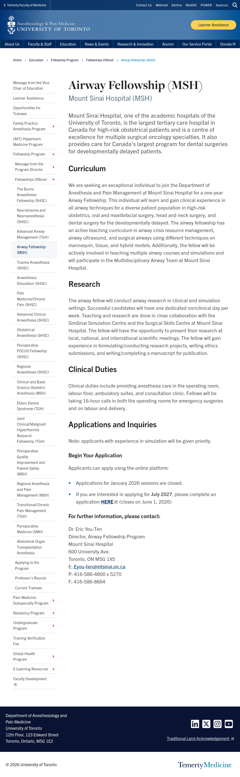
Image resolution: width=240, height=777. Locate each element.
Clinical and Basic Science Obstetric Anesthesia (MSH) (31, 387)
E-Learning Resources (34, 668)
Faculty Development (30, 678)
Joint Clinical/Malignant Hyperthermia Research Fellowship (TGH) (31, 429)
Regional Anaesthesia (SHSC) (33, 369)
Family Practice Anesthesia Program (34, 126)
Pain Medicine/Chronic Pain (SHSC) (31, 299)
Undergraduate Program (34, 625)
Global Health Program (34, 656)
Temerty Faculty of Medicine (25, 5)
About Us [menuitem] (12, 44)
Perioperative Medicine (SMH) (30, 528)
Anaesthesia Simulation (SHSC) (32, 280)
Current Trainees (28, 587)
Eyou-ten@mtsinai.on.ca (99, 566)
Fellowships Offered (35, 179)
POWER (206, 5)
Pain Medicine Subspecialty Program (34, 600)
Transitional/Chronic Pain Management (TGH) (33, 510)
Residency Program (34, 612)
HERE (107, 501)
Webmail (162, 5)
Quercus (222, 5)
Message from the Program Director (35, 166)
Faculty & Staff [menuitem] (39, 44)
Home (17, 60)
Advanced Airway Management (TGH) (33, 234)
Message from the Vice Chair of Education (31, 85)
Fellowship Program (34, 154)
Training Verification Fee (29, 641)
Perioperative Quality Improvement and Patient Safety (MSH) (31, 462)
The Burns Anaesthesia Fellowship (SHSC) (32, 194)
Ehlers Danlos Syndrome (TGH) (30, 405)
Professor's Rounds (30, 577)
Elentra (177, 5)
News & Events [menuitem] (97, 44)
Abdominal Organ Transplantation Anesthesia (31, 547)
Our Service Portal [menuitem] (197, 44)
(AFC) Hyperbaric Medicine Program (28, 141)
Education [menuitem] (68, 44)
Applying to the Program (27, 565)
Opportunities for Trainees (27, 110)
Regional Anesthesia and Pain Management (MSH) (33, 489)
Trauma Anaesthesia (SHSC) (33, 265)
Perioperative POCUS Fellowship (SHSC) (32, 351)
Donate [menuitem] (226, 44)
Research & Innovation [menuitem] (135, 44)
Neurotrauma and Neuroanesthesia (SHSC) (31, 216)
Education (36, 60)
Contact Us (144, 5)
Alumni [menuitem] (168, 44)
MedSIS (191, 5)
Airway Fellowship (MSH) (31, 249)
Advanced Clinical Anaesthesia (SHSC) (33, 317)
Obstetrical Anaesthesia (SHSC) (33, 332)
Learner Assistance (28, 98)
